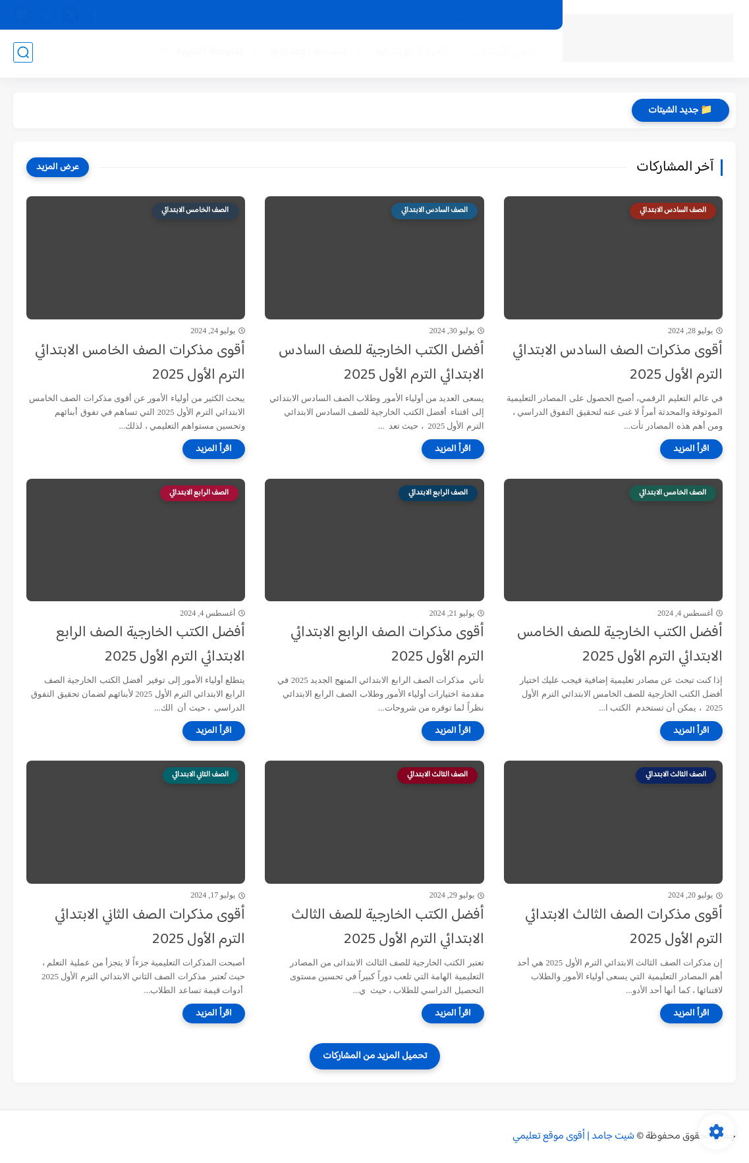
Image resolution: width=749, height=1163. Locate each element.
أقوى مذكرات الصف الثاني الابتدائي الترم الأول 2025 (150, 928)
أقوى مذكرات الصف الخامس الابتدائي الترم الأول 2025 (140, 363)
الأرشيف (533, 15)
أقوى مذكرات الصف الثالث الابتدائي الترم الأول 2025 (624, 928)
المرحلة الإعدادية (307, 53)
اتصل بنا (410, 15)
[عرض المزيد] (57, 167)
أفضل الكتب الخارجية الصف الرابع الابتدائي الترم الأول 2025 (150, 645)
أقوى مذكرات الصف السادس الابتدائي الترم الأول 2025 (618, 363)
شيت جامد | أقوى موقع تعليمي (573, 1136)
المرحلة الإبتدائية (410, 53)
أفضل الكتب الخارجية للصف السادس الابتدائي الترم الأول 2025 (381, 363)
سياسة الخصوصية (472, 15)
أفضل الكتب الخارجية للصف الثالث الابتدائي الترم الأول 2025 (387, 928)
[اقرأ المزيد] (691, 449)
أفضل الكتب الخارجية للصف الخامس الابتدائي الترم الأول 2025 (620, 645)
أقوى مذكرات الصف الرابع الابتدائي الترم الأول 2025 (387, 645)
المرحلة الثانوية (208, 53)
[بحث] (23, 53)
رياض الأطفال (506, 53)
